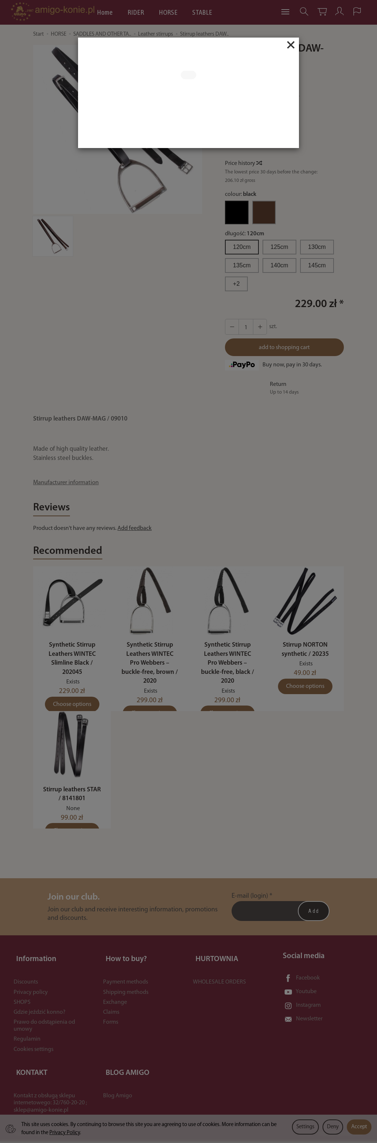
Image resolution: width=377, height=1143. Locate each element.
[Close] (290, 45)
